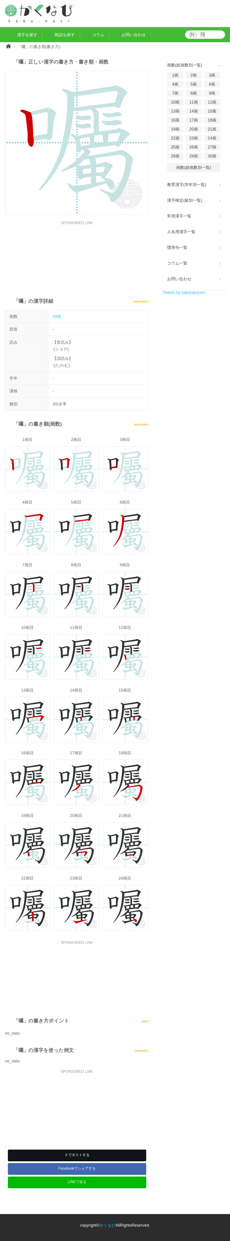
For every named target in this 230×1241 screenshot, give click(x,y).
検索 (220, 34)
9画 (212, 93)
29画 (193, 156)
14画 (193, 111)
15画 (212, 111)
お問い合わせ (179, 279)
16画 (175, 120)
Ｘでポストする (77, 1155)
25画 (175, 147)
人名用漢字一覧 (181, 232)
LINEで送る (77, 1182)
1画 (175, 75)
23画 (193, 138)
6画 (212, 84)
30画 (212, 156)
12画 (212, 102)
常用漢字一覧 (179, 216)
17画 (193, 120)
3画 (212, 75)
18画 (212, 120)
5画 (193, 84)
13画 (175, 111)
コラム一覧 (177, 263)
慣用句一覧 (177, 247)
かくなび (108, 1225)
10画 (175, 102)
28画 (175, 156)
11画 (193, 102)
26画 (193, 147)
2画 (193, 75)
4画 (175, 84)
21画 (212, 129)
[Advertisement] (77, 256)
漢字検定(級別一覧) (184, 200)
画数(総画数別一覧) (193, 167)
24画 (57, 316)
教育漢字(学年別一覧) (186, 184)
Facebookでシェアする (77, 1168)
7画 (175, 93)
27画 (212, 147)
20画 (193, 129)
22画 (175, 138)
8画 (193, 93)
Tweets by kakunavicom (183, 292)
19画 (175, 129)
